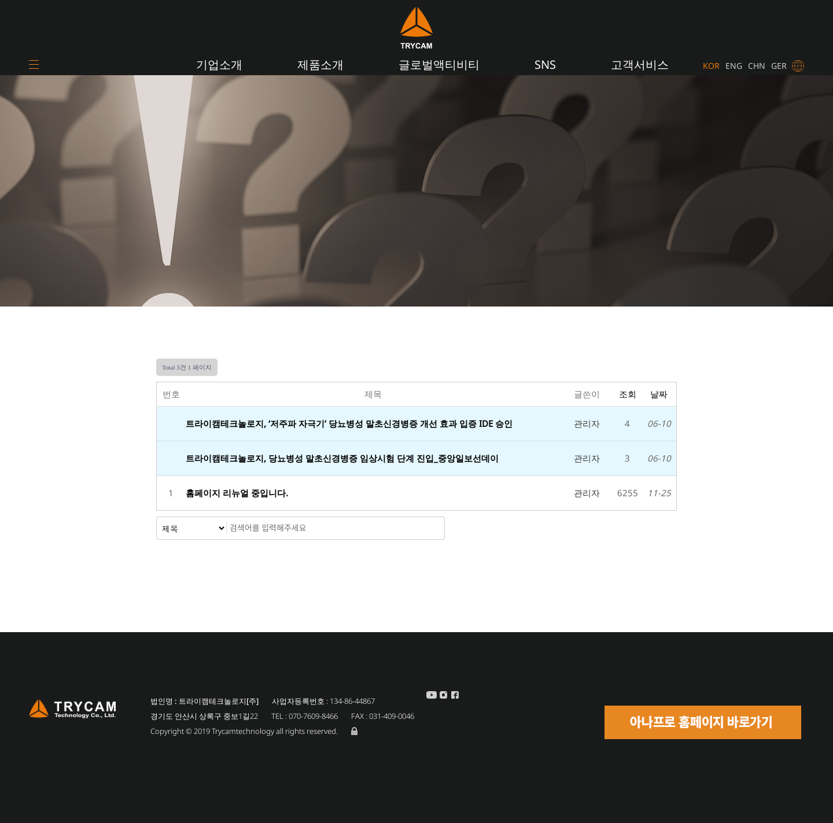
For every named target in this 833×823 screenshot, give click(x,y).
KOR (711, 65)
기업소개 (219, 64)
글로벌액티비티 (439, 64)
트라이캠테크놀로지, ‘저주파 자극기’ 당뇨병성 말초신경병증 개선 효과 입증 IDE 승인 (349, 423)
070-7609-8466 (313, 716)
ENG (733, 65)
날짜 (659, 394)
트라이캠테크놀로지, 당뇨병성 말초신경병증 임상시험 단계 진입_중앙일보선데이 (342, 458)
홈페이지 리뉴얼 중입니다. (238, 493)
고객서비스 (640, 64)
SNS (545, 64)
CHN (756, 65)
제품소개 (320, 64)
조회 (627, 394)
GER (779, 65)
